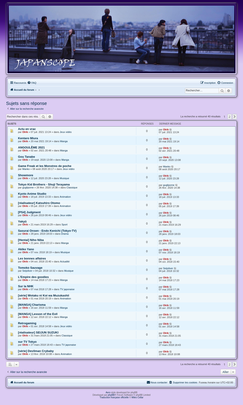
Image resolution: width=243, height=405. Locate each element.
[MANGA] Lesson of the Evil (37, 314)
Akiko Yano (26, 249)
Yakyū (22, 221)
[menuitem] (31, 83)
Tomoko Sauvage (30, 267)
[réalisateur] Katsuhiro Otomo (39, 203)
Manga (64, 141)
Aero (108, 392)
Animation (65, 196)
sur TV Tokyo (27, 341)
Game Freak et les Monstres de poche (44, 166)
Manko (26, 169)
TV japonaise (67, 289)
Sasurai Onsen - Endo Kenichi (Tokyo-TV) (47, 230)
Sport (64, 224)
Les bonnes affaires (32, 258)
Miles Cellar (137, 397)
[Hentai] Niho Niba (31, 240)
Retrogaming (27, 323)
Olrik (25, 132)
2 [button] (229, 117)
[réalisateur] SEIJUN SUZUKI (38, 332)
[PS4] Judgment (29, 212)
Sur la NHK (26, 286)
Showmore (25, 175)
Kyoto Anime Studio (32, 193)
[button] (234, 116)
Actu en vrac (27, 129)
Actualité (65, 261)
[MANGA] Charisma (31, 304)
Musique (64, 178)
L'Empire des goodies (33, 277)
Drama (64, 233)
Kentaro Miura (28, 138)
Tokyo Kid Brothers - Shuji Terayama (44, 184)
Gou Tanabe (26, 156)
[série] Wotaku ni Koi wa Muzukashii (43, 295)
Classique (71, 187)
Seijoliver (27, 270)
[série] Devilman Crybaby (36, 351)
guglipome (28, 187)
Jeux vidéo (66, 132)
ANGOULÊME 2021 (31, 147)
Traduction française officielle (114, 397)
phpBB (111, 395)
